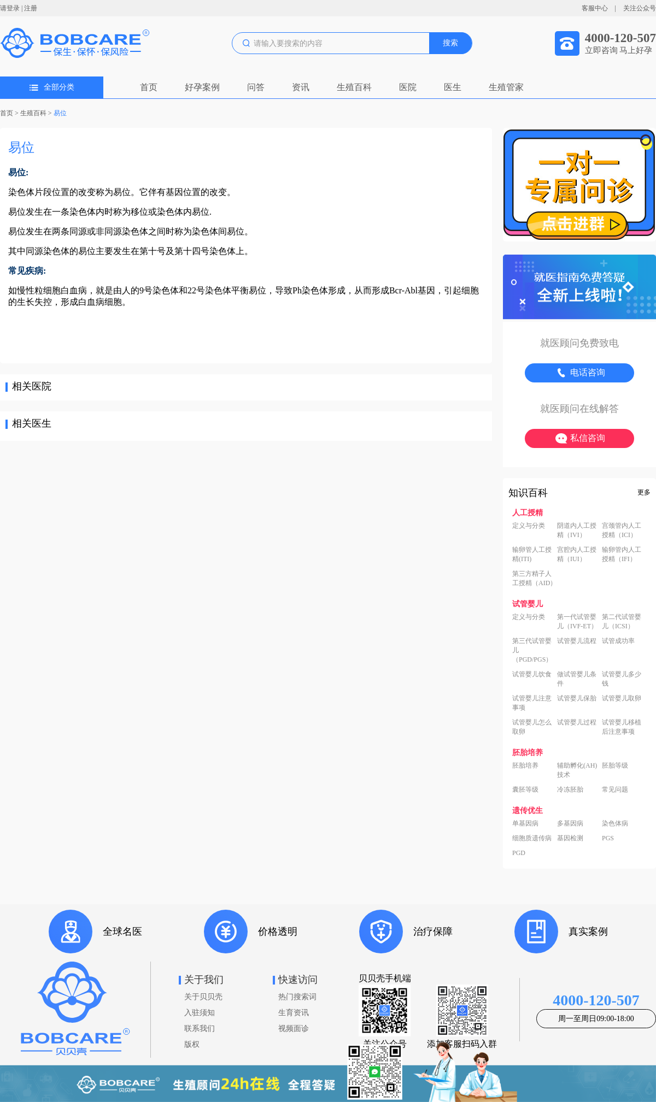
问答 (256, 87)
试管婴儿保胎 (576, 698)
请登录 (10, 8)
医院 (408, 87)
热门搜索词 (297, 997)
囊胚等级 (525, 789)
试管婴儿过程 (576, 722)
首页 (148, 87)
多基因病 (570, 823)
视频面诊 (293, 1028)
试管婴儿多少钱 (621, 678)
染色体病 (615, 823)
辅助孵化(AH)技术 (577, 770)
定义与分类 (528, 525)
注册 (30, 8)
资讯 (300, 87)
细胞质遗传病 (532, 838)
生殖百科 (354, 87)
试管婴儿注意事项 (532, 702)
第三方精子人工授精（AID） (534, 578)
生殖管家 (506, 87)
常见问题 (615, 789)
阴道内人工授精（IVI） (576, 530)
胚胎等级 (615, 765)
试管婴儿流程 (576, 641)
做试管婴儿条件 (576, 678)
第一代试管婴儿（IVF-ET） (577, 621)
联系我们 (199, 1028)
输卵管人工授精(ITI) (532, 554)
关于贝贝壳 (203, 997)
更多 (644, 492)
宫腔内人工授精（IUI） (576, 554)
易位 (60, 113)
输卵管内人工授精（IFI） (621, 554)
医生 (452, 87)
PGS (608, 838)
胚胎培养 (525, 765)
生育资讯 (293, 1013)
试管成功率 (618, 641)
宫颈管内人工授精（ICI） (621, 530)
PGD (518, 853)
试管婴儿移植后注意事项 (621, 726)
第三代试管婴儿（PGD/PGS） (532, 650)
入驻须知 (199, 1013)
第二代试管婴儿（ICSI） (621, 621)
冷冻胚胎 (570, 789)
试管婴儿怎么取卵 (532, 726)
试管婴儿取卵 (621, 698)
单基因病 (525, 823)
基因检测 (570, 838)
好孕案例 (202, 87)
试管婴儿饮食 (532, 674)
